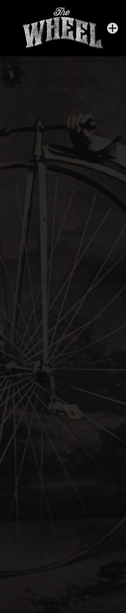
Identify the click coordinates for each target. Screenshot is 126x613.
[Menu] (112, 28)
